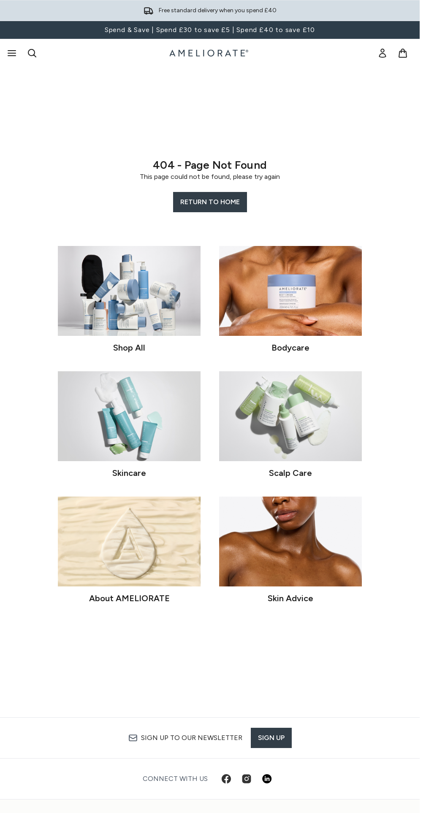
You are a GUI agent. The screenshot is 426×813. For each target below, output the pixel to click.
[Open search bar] (32, 53)
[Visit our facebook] (226, 779)
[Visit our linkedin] (267, 779)
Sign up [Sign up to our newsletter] (271, 738)
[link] (382, 53)
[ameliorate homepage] (210, 53)
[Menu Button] (11, 53)
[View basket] (403, 53)
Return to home (210, 202)
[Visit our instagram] (246, 779)
